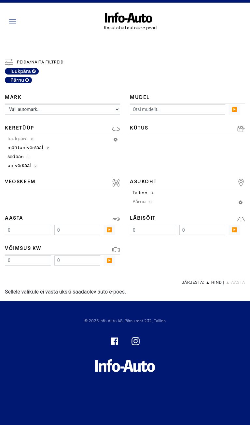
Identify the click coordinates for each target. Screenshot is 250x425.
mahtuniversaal (28, 147)
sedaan (19, 156)
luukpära (23, 71)
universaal (22, 165)
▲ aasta (235, 282)
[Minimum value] (28, 230)
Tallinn (143, 193)
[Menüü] (14, 21)
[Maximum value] (77, 230)
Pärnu (19, 80)
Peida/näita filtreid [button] (34, 62)
